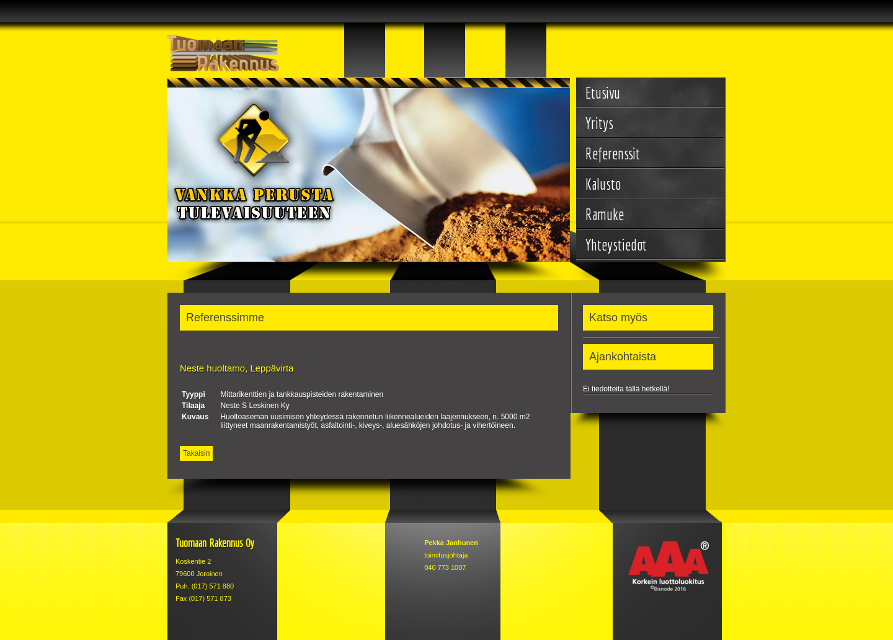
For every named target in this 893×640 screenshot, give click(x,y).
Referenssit (612, 153)
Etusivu (602, 93)
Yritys (599, 123)
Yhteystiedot (616, 245)
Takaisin (196, 453)
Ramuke (604, 214)
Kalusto (603, 184)
